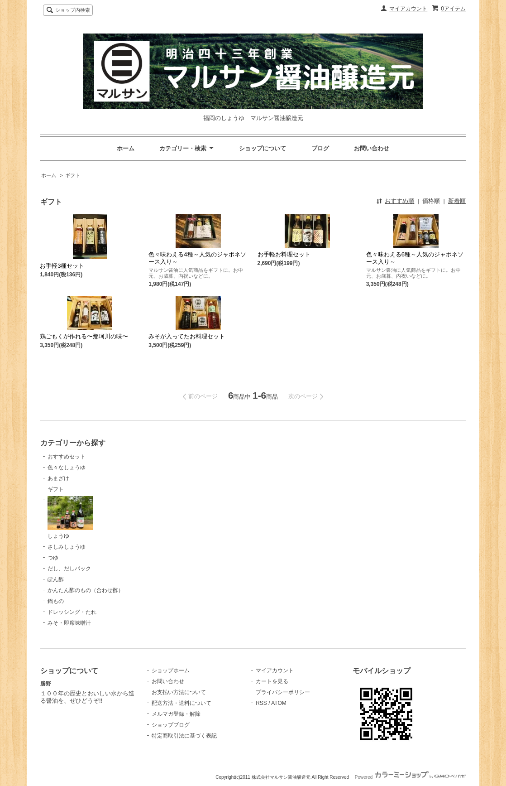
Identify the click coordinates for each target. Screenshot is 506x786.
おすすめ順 (399, 201)
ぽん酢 (56, 579)
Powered (410, 777)
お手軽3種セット (62, 265)
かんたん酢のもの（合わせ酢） (86, 590)
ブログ (320, 148)
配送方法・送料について (181, 703)
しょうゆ (70, 517)
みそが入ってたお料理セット (186, 336)
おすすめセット (67, 456)
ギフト (72, 175)
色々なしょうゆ (67, 467)
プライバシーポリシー (283, 692)
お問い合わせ (371, 148)
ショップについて (262, 148)
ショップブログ (171, 725)
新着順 (457, 201)
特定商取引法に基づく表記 (184, 736)
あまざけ (58, 478)
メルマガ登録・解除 (176, 714)
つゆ (53, 558)
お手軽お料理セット (284, 254)
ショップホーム (171, 670)
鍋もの (56, 601)
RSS (261, 703)
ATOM (278, 703)
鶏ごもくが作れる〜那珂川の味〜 (84, 336)
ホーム (125, 148)
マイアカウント (408, 8)
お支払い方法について (179, 692)
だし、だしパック (69, 568)
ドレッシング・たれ (72, 612)
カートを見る (272, 681)
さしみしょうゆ (67, 547)
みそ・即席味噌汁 (69, 623)
